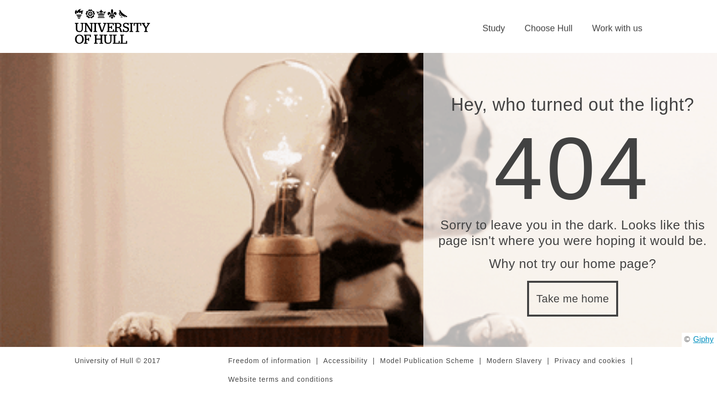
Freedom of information (269, 361)
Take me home (572, 299)
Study (494, 28)
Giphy (703, 340)
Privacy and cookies (590, 361)
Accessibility (346, 361)
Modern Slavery (514, 361)
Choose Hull (549, 28)
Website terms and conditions (280, 380)
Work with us (617, 28)
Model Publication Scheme (427, 361)
